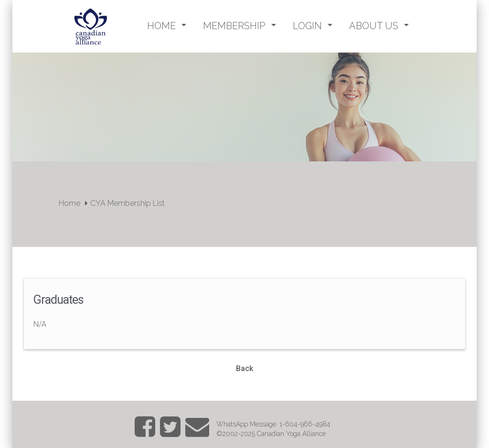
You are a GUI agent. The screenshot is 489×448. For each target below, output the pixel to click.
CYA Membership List (127, 203)
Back (244, 368)
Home (69, 203)
